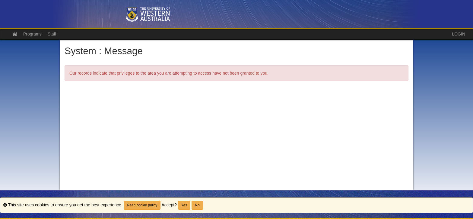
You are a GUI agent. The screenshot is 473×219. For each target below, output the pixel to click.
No (197, 205)
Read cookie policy (142, 205)
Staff (52, 34)
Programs (32, 34)
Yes (184, 205)
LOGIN (458, 34)
